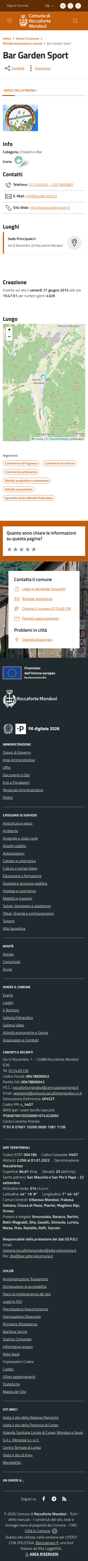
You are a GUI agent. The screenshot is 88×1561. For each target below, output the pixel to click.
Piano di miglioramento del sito (27, 1294)
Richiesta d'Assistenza (20, 1324)
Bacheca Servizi (15, 1331)
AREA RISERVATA (41, 1554)
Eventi (8, 995)
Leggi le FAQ (12, 1301)
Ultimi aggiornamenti (19, 1376)
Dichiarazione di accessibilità (24, 1286)
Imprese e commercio (19, 891)
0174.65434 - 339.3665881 (51, 184)
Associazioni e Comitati (20, 1040)
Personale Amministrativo (23, 790)
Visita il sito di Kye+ (18, 1455)
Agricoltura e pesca (17, 823)
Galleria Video (13, 1025)
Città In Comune (37, 1531)
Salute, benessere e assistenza (27, 906)
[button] (45, 378)
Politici (8, 797)
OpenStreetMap (59, 439)
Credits (8, 1369)
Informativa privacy (18, 1346)
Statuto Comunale (17, 1339)
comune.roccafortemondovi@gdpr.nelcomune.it (39, 1250)
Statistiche (11, 1384)
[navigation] (9, 20)
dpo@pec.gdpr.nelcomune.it (31, 1256)
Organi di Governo (17, 752)
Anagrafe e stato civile (20, 838)
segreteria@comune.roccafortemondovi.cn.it (47, 1093)
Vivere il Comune (27, 38)
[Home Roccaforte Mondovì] (42, 21)
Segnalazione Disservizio (22, 1316)
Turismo (9, 921)
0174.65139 (18, 1070)
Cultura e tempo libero (20, 868)
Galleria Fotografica (18, 1017)
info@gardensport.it (41, 196)
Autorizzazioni (13, 853)
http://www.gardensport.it (50, 207)
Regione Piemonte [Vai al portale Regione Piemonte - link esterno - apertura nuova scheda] (17, 6)
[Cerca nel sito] (75, 21)
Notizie (8, 954)
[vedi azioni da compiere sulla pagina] (39, 68)
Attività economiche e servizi (22, 43)
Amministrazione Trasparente (25, 1279)
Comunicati (11, 961)
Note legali (11, 1354)
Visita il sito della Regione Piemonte (30, 1417)
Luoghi (8, 1002)
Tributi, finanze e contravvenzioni (28, 913)
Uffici (7, 767)
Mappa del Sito (14, 1391)
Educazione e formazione (22, 876)
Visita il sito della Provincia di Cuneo (30, 1425)
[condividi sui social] (14, 68)
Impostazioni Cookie (18, 1361)
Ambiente (10, 831)
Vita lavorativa (14, 928)
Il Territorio (11, 1010)
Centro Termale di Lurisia (22, 1447)
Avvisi (7, 969)
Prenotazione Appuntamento (25, 1309)
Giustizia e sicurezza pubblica (25, 883)
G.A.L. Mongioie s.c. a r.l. (21, 1440)
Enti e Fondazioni (16, 782)
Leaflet (37, 439)
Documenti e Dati (16, 775)
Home (7, 38)
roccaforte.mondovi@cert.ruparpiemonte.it (46, 1087)
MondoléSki (12, 1462)
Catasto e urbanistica (19, 861)
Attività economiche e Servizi (25, 1032)
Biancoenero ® (47, 1543)
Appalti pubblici (14, 846)
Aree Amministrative (19, 760)
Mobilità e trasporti (17, 898)
